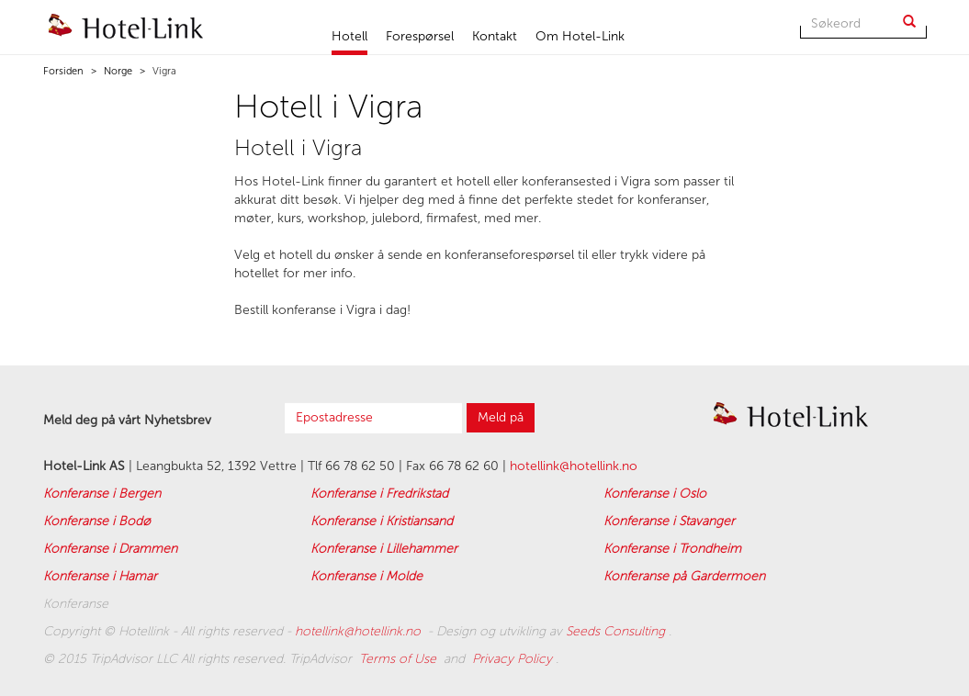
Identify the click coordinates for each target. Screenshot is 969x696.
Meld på (501, 417)
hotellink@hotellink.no (573, 466)
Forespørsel (420, 36)
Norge (116, 71)
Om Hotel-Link (580, 36)
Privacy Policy (514, 659)
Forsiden (63, 71)
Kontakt (494, 36)
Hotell (349, 36)
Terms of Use (399, 659)
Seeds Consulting (617, 631)
